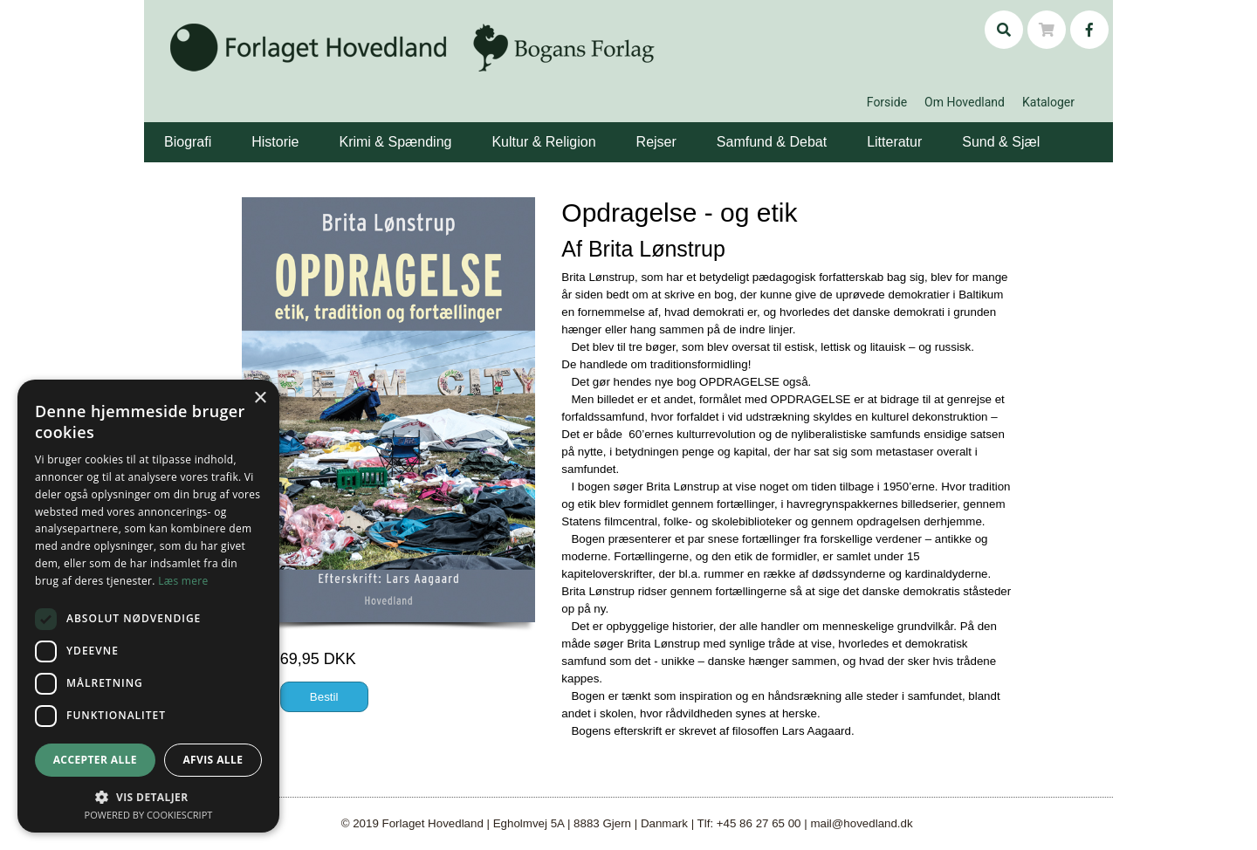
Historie (275, 141)
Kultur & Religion (543, 141)
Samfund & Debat (772, 141)
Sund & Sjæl (1001, 141)
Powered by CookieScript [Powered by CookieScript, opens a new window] (149, 814)
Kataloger (1048, 102)
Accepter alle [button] (95, 759)
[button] (214, 129)
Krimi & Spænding (395, 141)
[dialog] (148, 606)
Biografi (187, 141)
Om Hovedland (964, 102)
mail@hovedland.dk (861, 823)
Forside (887, 102)
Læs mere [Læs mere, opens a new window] (183, 580)
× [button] (259, 398)
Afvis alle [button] (212, 759)
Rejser (656, 141)
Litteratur (894, 141)
